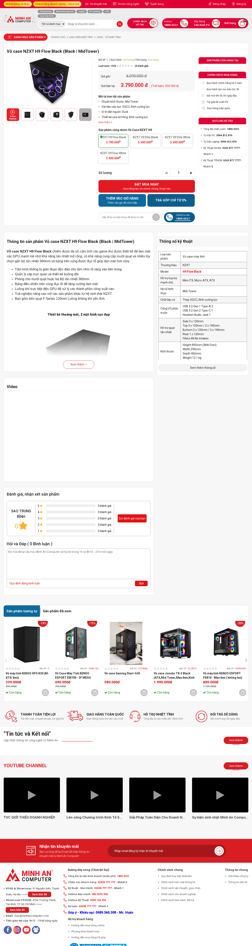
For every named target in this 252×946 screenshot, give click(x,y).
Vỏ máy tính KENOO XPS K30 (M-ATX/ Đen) (27, 675)
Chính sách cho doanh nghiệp (178, 894)
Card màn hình (47, 16)
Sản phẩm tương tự (22, 611)
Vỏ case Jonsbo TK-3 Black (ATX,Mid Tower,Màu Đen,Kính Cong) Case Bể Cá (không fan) (174, 676)
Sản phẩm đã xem (57, 611)
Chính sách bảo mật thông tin (178, 882)
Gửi (141, 583)
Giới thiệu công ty (238, 876)
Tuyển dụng (157, 3)
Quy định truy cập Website (176, 876)
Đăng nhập (219, 3)
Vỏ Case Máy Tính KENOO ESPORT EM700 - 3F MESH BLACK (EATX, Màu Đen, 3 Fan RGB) (75, 676)
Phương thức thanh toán (85, 931)
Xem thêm (79, 364)
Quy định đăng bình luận (25, 583)
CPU (107, 11)
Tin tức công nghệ (128, 3)
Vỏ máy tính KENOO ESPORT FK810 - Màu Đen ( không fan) (222, 675)
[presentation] (7, 660)
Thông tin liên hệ (237, 882)
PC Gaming (95, 11)
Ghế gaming (45, 11)
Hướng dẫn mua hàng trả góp (88, 937)
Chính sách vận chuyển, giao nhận (180, 888)
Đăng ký (241, 3)
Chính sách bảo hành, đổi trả (177, 900)
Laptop (81, 11)
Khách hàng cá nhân (18, 3)
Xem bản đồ (39, 894)
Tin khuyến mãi (98, 3)
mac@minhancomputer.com (31, 915)
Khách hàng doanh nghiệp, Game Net (57, 3)
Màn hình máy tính (65, 11)
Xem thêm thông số (203, 367)
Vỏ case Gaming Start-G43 (122, 673)
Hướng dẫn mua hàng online (87, 925)
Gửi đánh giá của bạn (132, 518)
